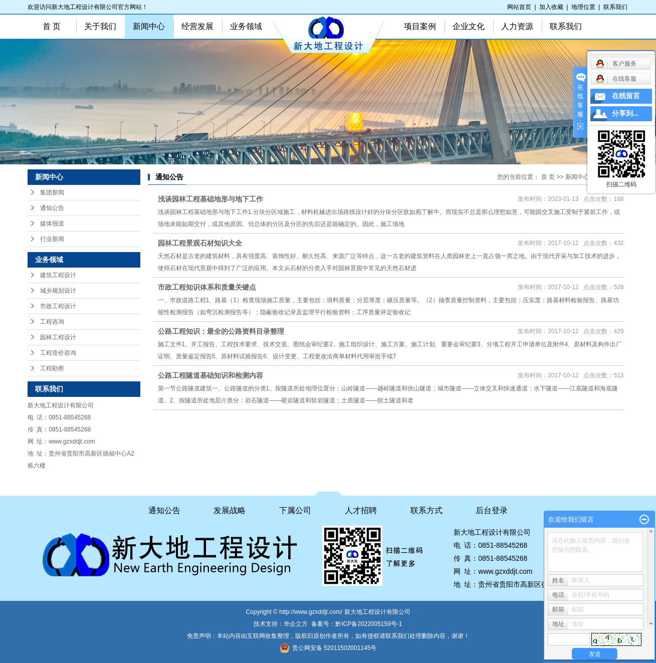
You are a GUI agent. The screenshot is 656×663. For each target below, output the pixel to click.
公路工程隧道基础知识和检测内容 (210, 375)
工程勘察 (52, 368)
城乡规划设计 (58, 290)
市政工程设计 (58, 306)
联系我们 (615, 7)
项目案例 (420, 26)
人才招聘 (361, 510)
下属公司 (295, 510)
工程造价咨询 (58, 352)
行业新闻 (52, 239)
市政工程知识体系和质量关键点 (207, 287)
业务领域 (246, 26)
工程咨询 (52, 321)
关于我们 (100, 26)
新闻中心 (149, 26)
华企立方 (296, 623)
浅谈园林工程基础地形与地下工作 (210, 199)
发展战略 (229, 510)
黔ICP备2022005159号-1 (368, 623)
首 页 (52, 26)
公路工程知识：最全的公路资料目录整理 (221, 331)
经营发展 (197, 26)
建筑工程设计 (58, 275)
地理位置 (583, 7)
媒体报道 (52, 223)
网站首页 (519, 7)
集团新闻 (52, 192)
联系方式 (426, 510)
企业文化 (469, 26)
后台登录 (492, 510)
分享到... (625, 113)
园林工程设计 (58, 337)
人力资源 (517, 26)
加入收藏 (551, 7)
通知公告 (52, 207)
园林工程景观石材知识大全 (200, 243)
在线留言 (626, 96)
